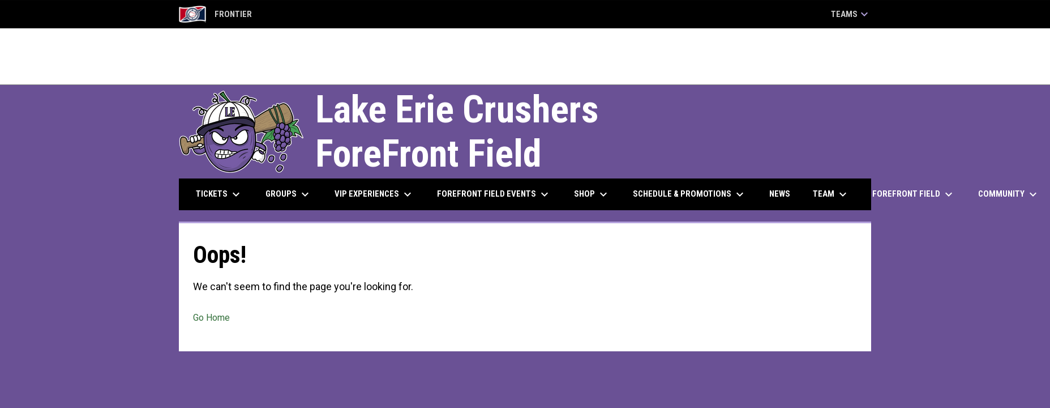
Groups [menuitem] (288, 194)
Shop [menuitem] (592, 194)
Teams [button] (851, 14)
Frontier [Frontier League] (215, 14)
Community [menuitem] (1009, 194)
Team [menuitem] (831, 194)
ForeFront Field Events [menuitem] (494, 194)
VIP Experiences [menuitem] (374, 194)
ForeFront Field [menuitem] (913, 194)
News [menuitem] (779, 194)
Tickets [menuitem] (219, 194)
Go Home (211, 317)
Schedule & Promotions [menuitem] (690, 194)
